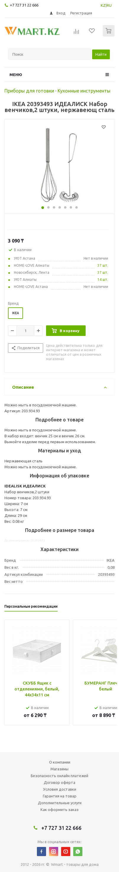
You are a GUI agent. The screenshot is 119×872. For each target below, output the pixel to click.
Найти (101, 54)
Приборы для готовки (29, 90)
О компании (59, 762)
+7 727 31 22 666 (24, 5)
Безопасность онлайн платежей (59, 776)
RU (109, 5)
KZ (103, 5)
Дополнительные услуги (59, 803)
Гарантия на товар (59, 796)
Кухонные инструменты (84, 90)
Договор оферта (59, 782)
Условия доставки (59, 789)
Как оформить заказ (59, 809)
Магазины (59, 769)
